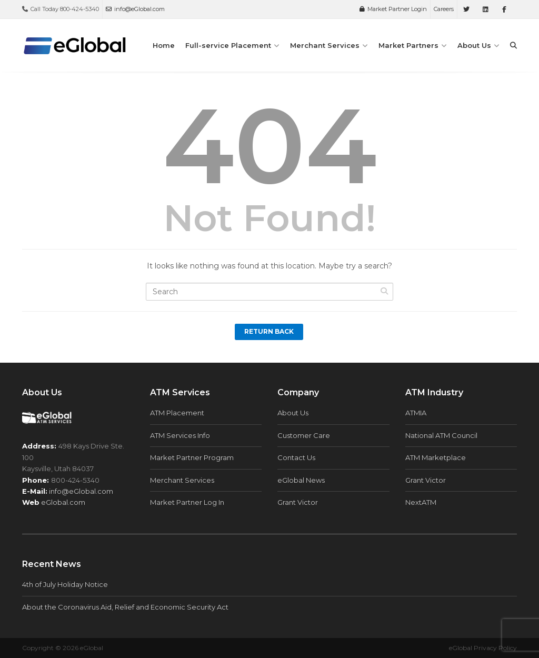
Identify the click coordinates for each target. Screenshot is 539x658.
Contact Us (296, 457)
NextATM (420, 502)
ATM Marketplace (435, 457)
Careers (444, 9)
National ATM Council (441, 435)
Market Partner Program (192, 457)
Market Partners (408, 45)
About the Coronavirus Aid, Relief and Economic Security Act (125, 607)
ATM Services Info (180, 435)
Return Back (269, 331)
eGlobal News (301, 480)
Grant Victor (297, 502)
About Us (474, 45)
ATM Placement (177, 412)
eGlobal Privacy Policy (483, 648)
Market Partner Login (393, 9)
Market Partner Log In (187, 502)
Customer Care (303, 435)
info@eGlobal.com (135, 9)
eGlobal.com (63, 502)
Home (164, 45)
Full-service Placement (228, 45)
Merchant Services (325, 45)
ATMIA (415, 412)
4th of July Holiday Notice (65, 584)
